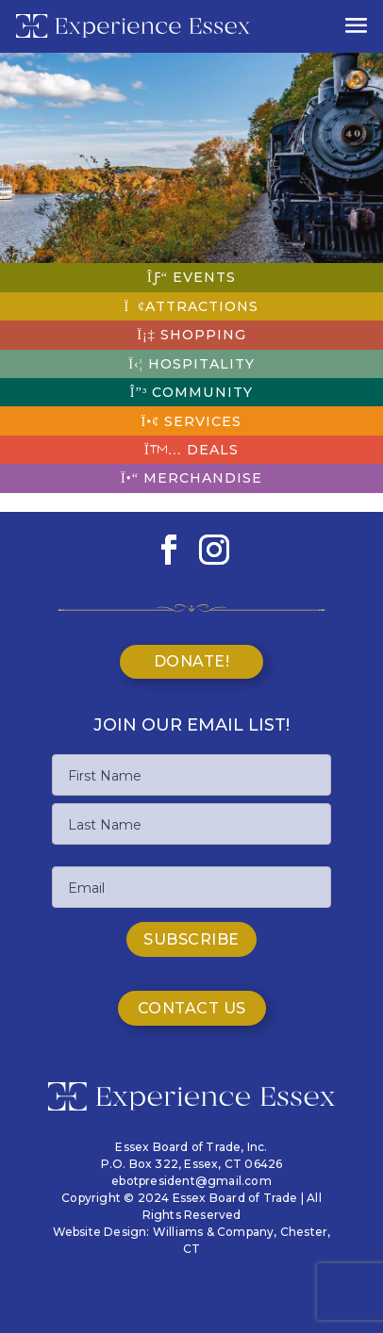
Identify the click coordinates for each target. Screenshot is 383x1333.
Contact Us (192, 1008)
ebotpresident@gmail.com (191, 1181)
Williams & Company (214, 1232)
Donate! (192, 661)
